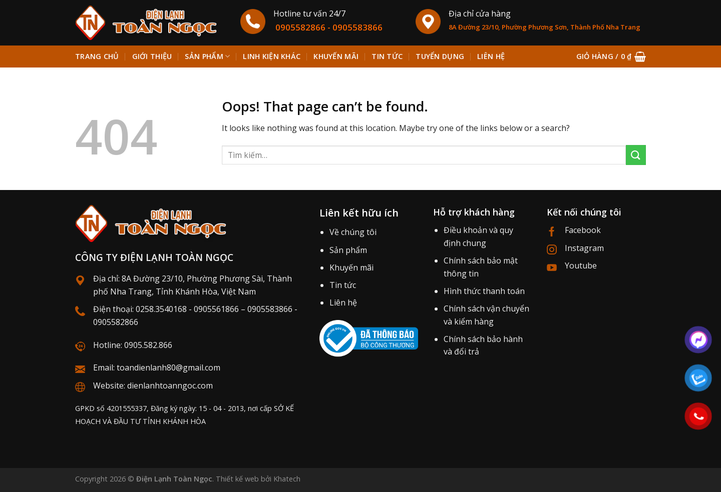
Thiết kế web (237, 479)
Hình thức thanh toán (484, 291)
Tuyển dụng (440, 56)
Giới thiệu (152, 56)
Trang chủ (97, 56)
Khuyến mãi (335, 56)
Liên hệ (491, 56)
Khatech (286, 479)
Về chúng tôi (353, 232)
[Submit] (636, 154)
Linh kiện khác (271, 56)
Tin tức (387, 56)
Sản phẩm (207, 57)
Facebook (583, 230)
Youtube (581, 265)
